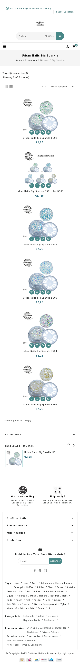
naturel (55, 595)
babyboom (46, 583)
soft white (13, 604)
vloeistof (12, 608)
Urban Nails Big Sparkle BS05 (40, 404)
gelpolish (49, 591)
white (23, 608)
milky (33, 595)
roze (47, 600)
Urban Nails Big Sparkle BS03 (40, 297)
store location (65, 11)
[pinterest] (40, 570)
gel (28, 591)
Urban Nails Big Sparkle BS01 (40, 138)
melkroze (22, 595)
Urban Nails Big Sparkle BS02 (40, 244)
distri (70, 587)
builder (40, 587)
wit (32, 608)
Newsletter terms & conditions (25, 645)
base (58, 583)
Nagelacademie (31, 620)
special (26, 604)
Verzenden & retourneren (43, 636)
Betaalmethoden (16, 636)
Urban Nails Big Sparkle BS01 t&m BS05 (40, 191)
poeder (38, 600)
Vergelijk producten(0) (15, 73)
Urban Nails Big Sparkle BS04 (40, 351)
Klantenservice (15, 640)
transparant (50, 604)
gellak (37, 591)
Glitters (44, 60)
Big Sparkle (58, 60)
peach (19, 600)
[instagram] (45, 570)
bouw (67, 583)
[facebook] (35, 570)
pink (28, 600)
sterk (37, 604)
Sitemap (31, 640)
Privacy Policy (49, 632)
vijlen (64, 604)
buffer (29, 587)
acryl (34, 583)
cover (60, 587)
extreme (11, 591)
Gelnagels (28, 616)
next (65, 595)
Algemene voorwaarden (53, 628)
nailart (43, 595)
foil (21, 591)
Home (18, 60)
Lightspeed (68, 653)
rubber (58, 600)
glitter (61, 591)
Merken (52, 616)
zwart (41, 608)
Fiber (16, 583)
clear (51, 587)
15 (49, 608)
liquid (10, 595)
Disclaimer (32, 632)
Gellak (41, 616)
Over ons (32, 628)
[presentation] (69, 444)
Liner (25, 583)
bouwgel (18, 587)
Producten (31, 60)
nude (9, 600)
